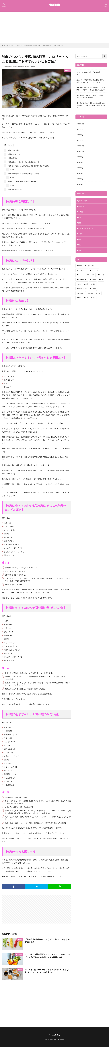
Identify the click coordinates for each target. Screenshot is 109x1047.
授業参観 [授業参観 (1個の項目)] (80, 293)
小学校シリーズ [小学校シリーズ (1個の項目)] (82, 288)
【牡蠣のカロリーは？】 (13, 154)
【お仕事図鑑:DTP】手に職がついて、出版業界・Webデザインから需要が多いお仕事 (91, 89)
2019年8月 (80, 162)
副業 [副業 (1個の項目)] (86, 284)
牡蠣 (33, 66)
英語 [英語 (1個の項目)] (94, 297)
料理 (12, 45)
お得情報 (20, 954)
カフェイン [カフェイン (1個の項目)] (95, 270)
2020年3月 (80, 129)
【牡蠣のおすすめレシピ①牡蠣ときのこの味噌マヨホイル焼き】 (27, 165)
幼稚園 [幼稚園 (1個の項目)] (94, 288)
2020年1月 (80, 140)
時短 (79, 250)
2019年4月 (80, 184)
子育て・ (81, 234)
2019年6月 (80, 173)
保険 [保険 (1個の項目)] (101, 279)
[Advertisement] (54, 27)
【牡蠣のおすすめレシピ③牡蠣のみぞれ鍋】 (20, 181)
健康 (21, 939)
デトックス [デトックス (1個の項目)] (91, 275)
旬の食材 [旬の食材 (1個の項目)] (90, 293)
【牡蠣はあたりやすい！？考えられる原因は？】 (21, 162)
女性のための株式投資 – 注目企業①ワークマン (91, 73)
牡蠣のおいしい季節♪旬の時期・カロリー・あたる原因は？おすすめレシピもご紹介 (40, 45)
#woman (54, 4)
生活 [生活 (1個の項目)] (79, 297)
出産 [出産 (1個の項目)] (79, 284)
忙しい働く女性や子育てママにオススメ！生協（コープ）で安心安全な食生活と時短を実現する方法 (47, 955)
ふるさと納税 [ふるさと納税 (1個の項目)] (90, 266)
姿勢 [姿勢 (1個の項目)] (94, 284)
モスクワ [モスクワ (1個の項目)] (101, 275)
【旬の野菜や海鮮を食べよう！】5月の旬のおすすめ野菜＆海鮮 (47, 940)
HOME (6, 45)
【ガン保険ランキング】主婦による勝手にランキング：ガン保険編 (91, 96)
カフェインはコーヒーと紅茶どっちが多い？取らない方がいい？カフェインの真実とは (47, 971)
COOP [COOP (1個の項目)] (80, 266)
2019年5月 (80, 179)
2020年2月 (80, 135)
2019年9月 (80, 157)
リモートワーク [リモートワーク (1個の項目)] (82, 279)
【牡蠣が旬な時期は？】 (13, 150)
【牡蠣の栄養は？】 (12, 158)
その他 (80, 212)
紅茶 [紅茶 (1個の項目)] (86, 297)
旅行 (79, 245)
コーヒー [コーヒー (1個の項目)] (80, 275)
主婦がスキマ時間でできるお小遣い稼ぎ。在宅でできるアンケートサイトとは (91, 81)
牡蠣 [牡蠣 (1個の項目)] (99, 293)
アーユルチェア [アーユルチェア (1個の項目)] (82, 270)
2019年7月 (80, 168)
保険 (79, 217)
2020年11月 (81, 124)
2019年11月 (81, 146)
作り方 (10, 169)
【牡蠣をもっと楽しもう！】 (15, 189)
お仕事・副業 (82, 201)
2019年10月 (81, 151)
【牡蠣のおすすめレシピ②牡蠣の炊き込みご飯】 (21, 173)
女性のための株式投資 (85, 228)
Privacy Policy (54, 1035)
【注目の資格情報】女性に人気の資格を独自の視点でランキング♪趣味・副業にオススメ (91, 105)
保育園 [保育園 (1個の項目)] (94, 279)
